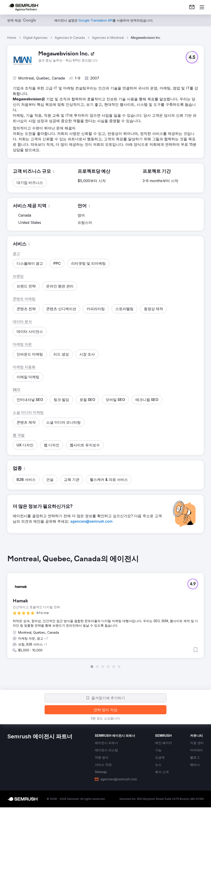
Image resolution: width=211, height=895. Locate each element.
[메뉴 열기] (201, 7)
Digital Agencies (35, 38)
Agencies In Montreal (108, 38)
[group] (105, 611)
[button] (192, 57)
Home (11, 38)
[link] (192, 7)
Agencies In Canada (70, 38)
